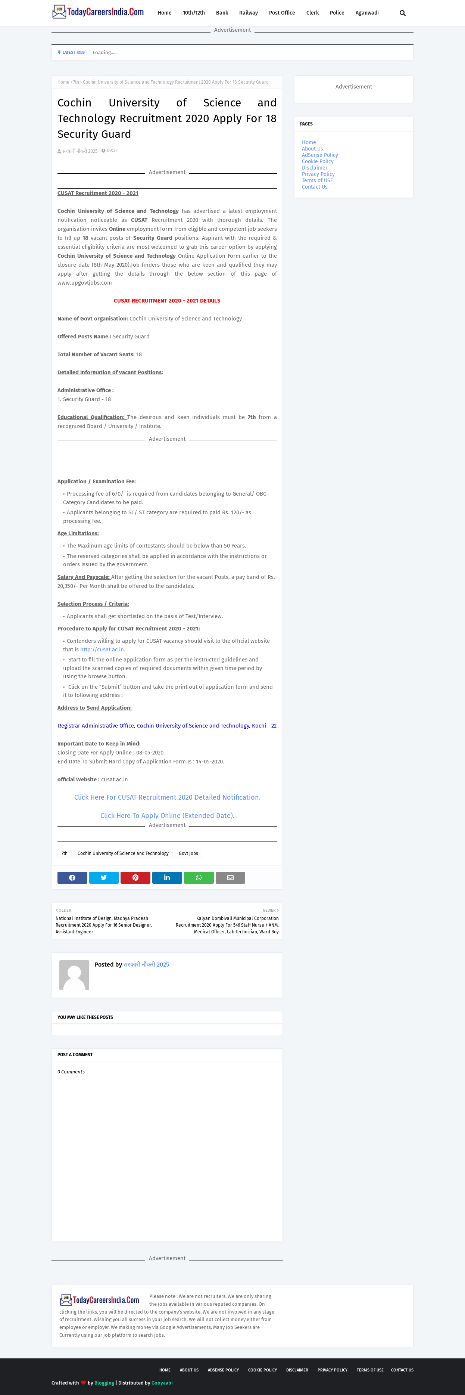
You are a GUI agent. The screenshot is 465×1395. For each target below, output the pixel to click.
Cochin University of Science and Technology (123, 853)
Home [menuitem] (165, 13)
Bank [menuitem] (222, 13)
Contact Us (315, 187)
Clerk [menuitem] (312, 13)
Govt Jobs (188, 853)
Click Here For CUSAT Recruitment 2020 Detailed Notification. (167, 797)
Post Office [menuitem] (282, 13)
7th (76, 82)
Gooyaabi (162, 1383)
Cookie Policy (318, 161)
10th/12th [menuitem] (194, 13)
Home (63, 82)
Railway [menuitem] (248, 13)
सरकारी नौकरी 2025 (80, 151)
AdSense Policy (320, 155)
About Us (312, 149)
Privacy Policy (318, 174)
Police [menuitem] (337, 13)
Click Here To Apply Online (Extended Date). (167, 816)
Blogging (104, 1383)
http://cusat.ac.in (102, 649)
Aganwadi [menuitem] (367, 13)
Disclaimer (314, 168)
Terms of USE (317, 180)
